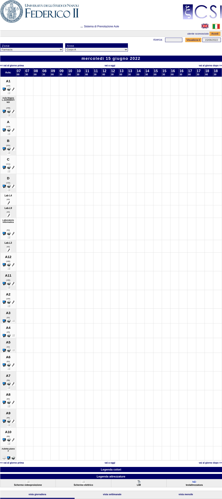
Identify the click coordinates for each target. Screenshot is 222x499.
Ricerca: (158, 39)
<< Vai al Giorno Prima (12, 65)
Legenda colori (111, 469)
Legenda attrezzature (111, 476)
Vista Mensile (186, 494)
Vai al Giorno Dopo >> (210, 65)
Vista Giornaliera (37, 494)
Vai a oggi (110, 65)
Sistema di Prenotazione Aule (101, 26)
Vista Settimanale (112, 494)
